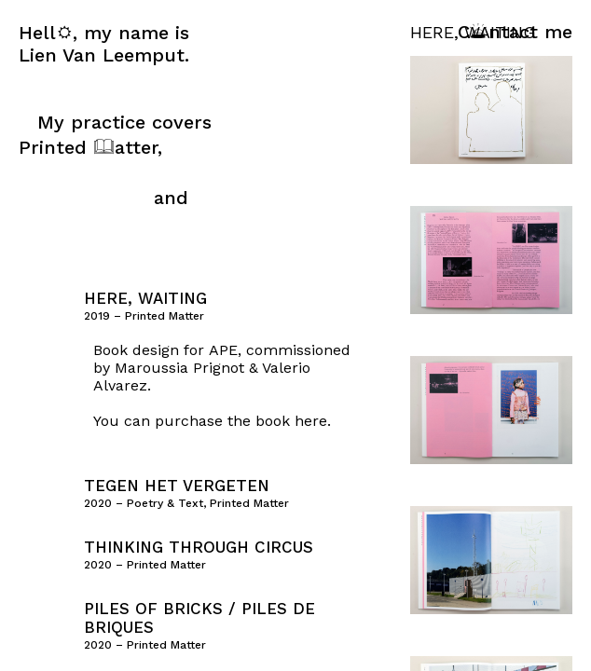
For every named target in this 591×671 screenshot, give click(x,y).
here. (313, 421)
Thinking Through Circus (198, 547)
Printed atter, (90, 147)
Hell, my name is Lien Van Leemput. (104, 43)
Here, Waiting (145, 298)
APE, (225, 350)
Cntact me (515, 32)
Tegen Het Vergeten (176, 485)
